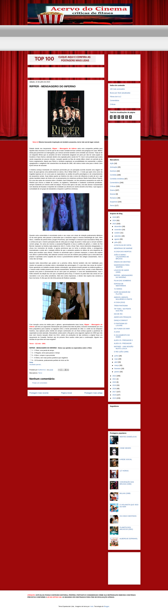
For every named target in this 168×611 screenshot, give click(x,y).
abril (116, 362)
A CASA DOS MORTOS (122, 252)
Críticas (112, 104)
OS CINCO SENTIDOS (128, 516)
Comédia (113, 175)
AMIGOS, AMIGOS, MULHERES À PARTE (123, 298)
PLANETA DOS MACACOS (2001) (126, 528)
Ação (112, 163)
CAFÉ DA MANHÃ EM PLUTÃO (122, 293)
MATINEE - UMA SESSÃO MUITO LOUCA (123, 347)
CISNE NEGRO (125, 448)
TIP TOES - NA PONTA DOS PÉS (122, 310)
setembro (118, 236)
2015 (114, 398)
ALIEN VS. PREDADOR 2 (123, 340)
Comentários (114, 100)
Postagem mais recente (39, 393)
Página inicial (66, 393)
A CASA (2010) (119, 302)
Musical (112, 194)
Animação (113, 167)
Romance (113, 198)
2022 (114, 376)
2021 (114, 379)
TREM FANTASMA (121, 306)
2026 (114, 217)
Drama (112, 190)
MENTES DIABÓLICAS (128, 437)
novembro (118, 230)
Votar (31, 362)
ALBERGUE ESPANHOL (129, 539)
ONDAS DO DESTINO (122, 262)
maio (116, 359)
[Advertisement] (84, 30)
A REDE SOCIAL (126, 459)
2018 (114, 388)
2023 (114, 224)
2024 (114, 220)
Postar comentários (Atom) (69, 399)
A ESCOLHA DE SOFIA (122, 245)
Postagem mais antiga (93, 393)
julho (116, 242)
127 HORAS (124, 471)
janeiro (117, 372)
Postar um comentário (39, 383)
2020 (114, 382)
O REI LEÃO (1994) (121, 352)
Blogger (106, 606)
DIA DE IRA (118, 314)
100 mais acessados (117, 89)
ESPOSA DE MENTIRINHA (120, 285)
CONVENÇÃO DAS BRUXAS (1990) (127, 483)
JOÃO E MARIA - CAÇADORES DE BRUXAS (121, 257)
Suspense (113, 202)
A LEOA (117, 332)
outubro (117, 233)
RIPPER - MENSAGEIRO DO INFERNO (123, 276)
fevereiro (117, 368)
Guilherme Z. (42, 370)
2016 (114, 395)
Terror (40, 373)
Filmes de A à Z (115, 97)
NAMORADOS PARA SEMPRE (121, 266)
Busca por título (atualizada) (120, 93)
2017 (114, 392)
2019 (114, 385)
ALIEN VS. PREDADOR (122, 343)
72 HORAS (118, 289)
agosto (117, 239)
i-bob (91, 606)
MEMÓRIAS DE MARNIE (123, 248)
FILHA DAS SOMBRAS (122, 281)
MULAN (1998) (125, 493)
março (116, 365)
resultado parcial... (35, 364)
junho (116, 356)
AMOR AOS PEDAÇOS (122, 317)
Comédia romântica (117, 179)
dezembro (118, 226)
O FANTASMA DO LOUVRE (120, 324)
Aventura (113, 171)
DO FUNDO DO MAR (122, 329)
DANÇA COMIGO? (121, 320)
